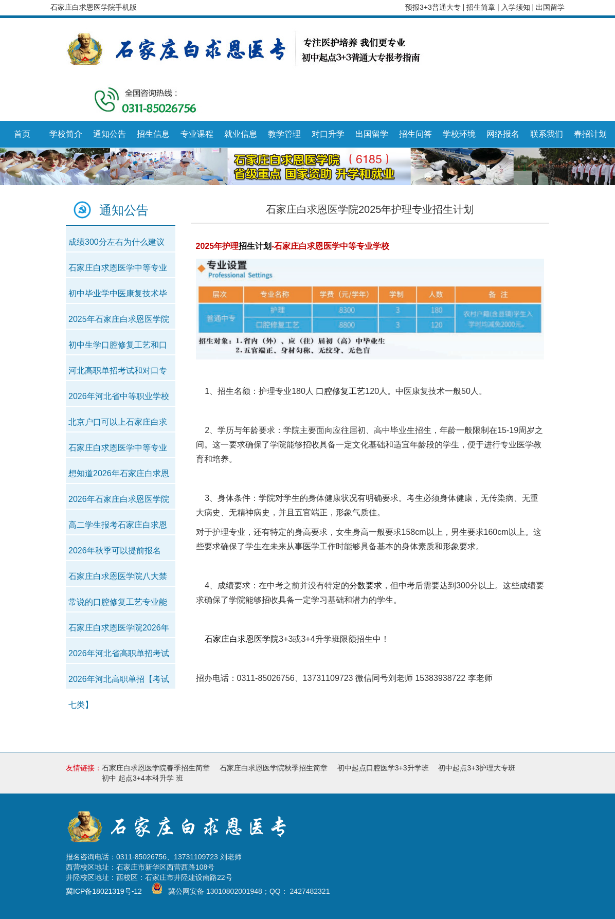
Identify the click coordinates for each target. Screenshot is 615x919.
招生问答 (415, 134)
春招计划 (590, 134)
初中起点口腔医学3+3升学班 (383, 768)
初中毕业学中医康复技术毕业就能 (117, 296)
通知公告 (109, 134)
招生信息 (153, 134)
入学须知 (516, 7)
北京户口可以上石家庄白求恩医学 (117, 425)
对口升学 (328, 134)
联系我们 (546, 134)
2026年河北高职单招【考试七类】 (118, 682)
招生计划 (255, 246)
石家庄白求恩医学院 (242, 639)
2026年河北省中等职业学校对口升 (118, 399)
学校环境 (459, 134)
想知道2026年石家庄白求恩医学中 (118, 476)
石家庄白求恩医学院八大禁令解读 (117, 579)
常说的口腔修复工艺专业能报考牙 (117, 605)
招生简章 (481, 7)
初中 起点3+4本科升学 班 (142, 778)
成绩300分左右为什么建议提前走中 (116, 245)
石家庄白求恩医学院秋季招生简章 (274, 768)
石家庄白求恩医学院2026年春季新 (118, 630)
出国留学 (550, 7)
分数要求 (365, 585)
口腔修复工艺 (340, 391)
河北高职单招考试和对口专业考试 (117, 373)
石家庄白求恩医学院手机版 (93, 7)
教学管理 (284, 134)
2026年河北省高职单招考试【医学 (118, 656)
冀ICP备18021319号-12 (104, 892)
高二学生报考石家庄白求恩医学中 (117, 527)
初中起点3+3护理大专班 (476, 768)
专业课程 (196, 134)
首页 (22, 134)
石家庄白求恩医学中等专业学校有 (117, 450)
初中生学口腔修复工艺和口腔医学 (117, 347)
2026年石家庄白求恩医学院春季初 (118, 502)
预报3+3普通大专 (433, 7)
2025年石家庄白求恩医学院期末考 (118, 322)
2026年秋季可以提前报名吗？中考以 (114, 553)
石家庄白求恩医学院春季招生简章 (156, 768)
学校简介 (65, 134)
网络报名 (502, 134)
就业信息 (240, 134)
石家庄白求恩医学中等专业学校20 (117, 270)
